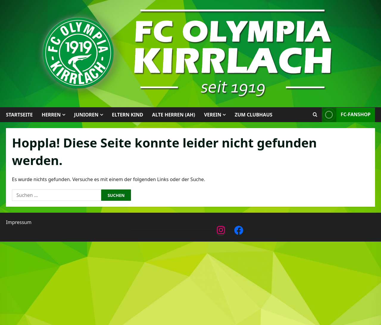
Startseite (19, 114)
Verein (212, 114)
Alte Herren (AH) (173, 114)
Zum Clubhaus (253, 114)
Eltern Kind (127, 114)
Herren (51, 114)
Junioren (86, 114)
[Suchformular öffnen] (315, 114)
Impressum (19, 222)
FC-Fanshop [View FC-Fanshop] (346, 115)
